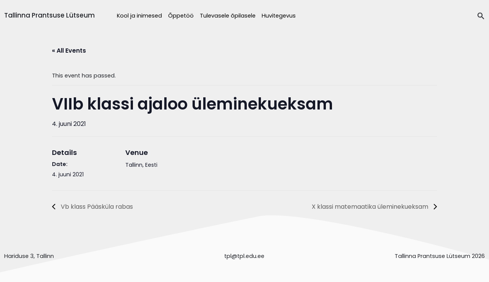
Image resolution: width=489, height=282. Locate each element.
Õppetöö (181, 15)
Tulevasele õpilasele (228, 15)
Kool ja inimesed (139, 15)
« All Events (69, 50)
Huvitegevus (279, 15)
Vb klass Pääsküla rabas (96, 206)
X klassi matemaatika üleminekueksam (371, 206)
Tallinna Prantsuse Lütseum (49, 15)
